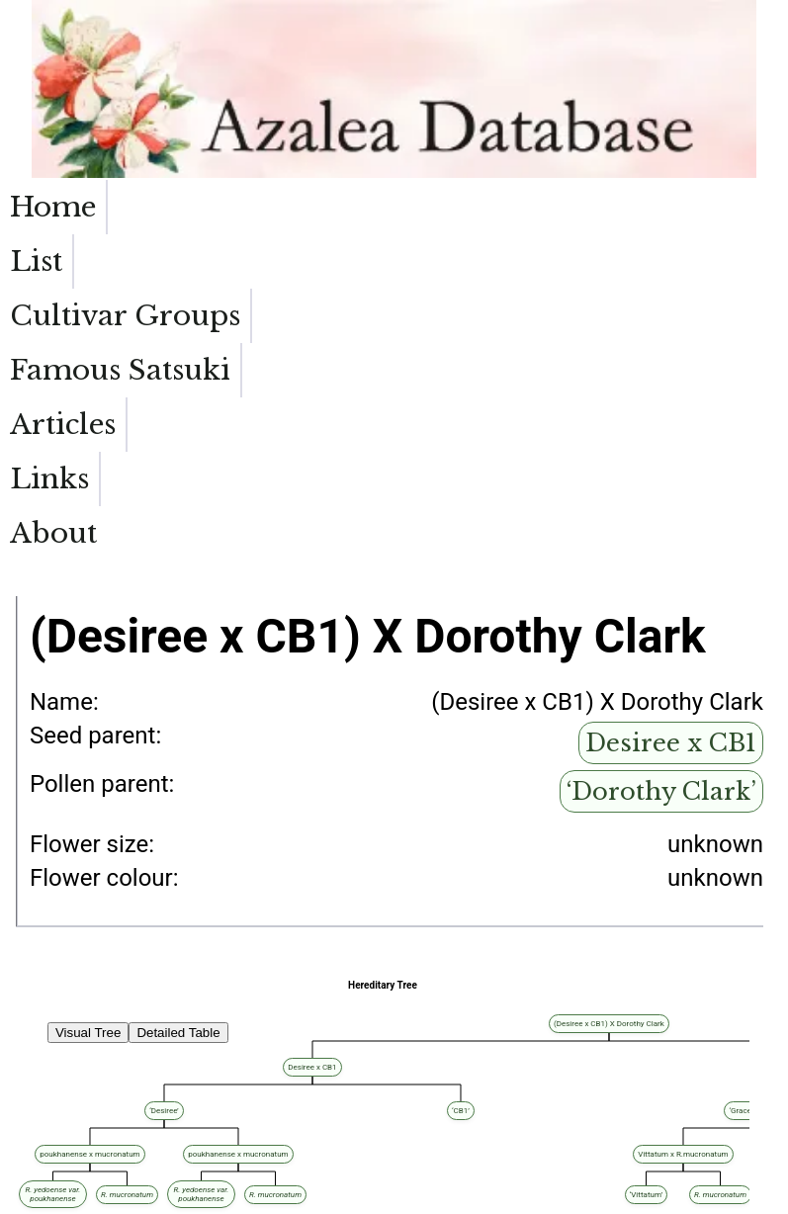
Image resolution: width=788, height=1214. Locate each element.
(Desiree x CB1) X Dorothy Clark (172, 1023)
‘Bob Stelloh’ (42, 1023)
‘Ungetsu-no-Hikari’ (153, 1110)
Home (53, 207)
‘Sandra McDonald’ (57, 1132)
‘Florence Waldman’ (236, 1067)
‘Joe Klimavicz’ (48, 1089)
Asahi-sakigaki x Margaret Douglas (195, 1078)
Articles (516, 207)
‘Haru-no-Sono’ (147, 1089)
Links (629, 207)
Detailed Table (177, 741)
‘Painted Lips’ (45, 1099)
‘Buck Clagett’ (45, 1121)
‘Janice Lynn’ (136, 1121)
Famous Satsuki (385, 224)
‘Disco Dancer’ (47, 1110)
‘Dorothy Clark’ (661, 499)
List (144, 207)
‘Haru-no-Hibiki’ (164, 1132)
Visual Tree (88, 741)
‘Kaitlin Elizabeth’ (53, 1067)
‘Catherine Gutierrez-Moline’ (76, 1154)
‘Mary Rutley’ (43, 1143)
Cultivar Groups (250, 224)
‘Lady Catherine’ (50, 1078)
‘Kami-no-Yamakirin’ (151, 1099)
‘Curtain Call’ (43, 1165)
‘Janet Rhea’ (181, 1056)
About (734, 207)
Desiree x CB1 (670, 451)
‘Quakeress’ (276, 1023)
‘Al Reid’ (32, 1056)
